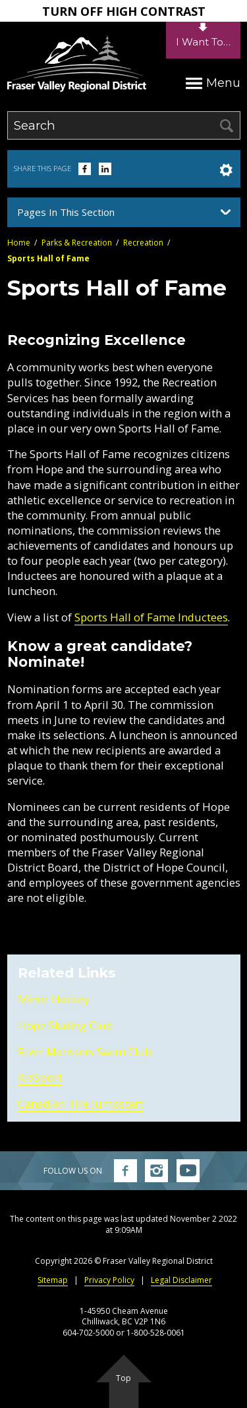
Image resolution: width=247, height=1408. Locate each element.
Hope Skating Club (65, 1025)
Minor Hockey (53, 998)
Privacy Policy (109, 1280)
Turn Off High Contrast (124, 11)
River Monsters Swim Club (84, 1051)
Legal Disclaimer (181, 1280)
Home (18, 242)
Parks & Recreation (76, 242)
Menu (213, 82)
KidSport (40, 1077)
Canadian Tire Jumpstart (80, 1103)
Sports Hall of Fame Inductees (151, 617)
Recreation (143, 242)
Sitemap (53, 1280)
